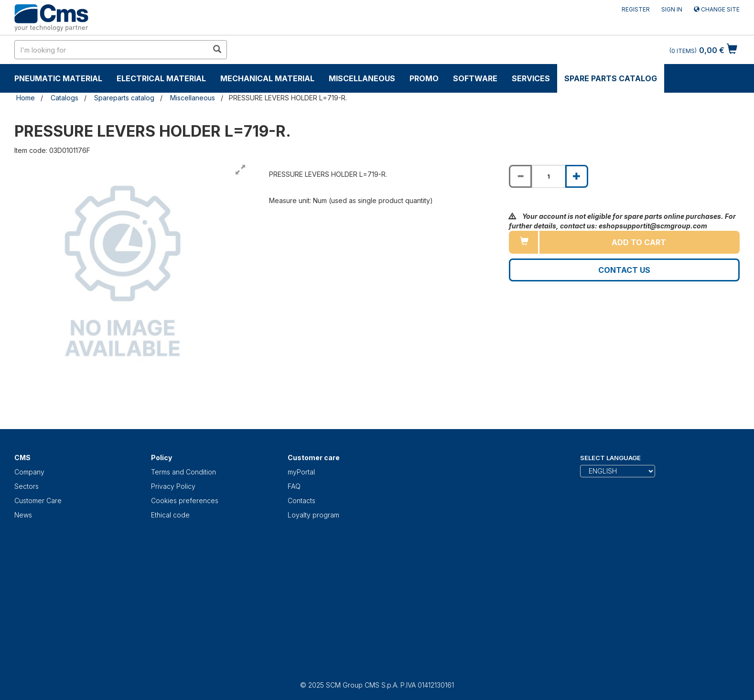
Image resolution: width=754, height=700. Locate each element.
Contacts (301, 500)
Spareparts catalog (124, 98)
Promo (424, 78)
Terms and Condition (183, 472)
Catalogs (64, 98)
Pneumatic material (58, 78)
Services (531, 78)
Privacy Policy (173, 486)
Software (475, 78)
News (23, 515)
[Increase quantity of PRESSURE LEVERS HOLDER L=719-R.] (576, 176)
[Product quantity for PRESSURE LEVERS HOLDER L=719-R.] (548, 176)
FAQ (294, 486)
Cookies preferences (184, 500)
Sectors (26, 486)
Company (29, 472)
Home (25, 98)
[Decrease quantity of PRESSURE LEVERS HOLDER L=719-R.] (520, 176)
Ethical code (170, 515)
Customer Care (38, 500)
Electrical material (161, 78)
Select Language (610, 458)
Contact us (624, 270)
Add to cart (639, 242)
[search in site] (111, 50)
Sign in (671, 9)
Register (636, 9)
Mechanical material (267, 78)
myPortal (301, 472)
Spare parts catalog (610, 78)
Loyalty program (313, 515)
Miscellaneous (362, 78)
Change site (717, 9)
